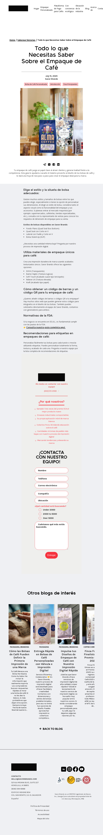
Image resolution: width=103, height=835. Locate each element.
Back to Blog (53, 728)
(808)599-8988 (50, 390)
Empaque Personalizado (46, 8)
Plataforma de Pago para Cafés (59, 8)
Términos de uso (42, 810)
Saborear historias (26, 40)
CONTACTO (16, 776)
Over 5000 (44, 518)
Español (15, 798)
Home (12, 40)
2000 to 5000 (46, 514)
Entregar (51, 555)
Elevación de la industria (80, 8)
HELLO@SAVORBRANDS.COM (24, 779)
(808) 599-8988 (18, 788)
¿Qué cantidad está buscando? (50, 505)
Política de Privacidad (39, 806)
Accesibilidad (43, 814)
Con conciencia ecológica (69, 8)
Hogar (36, 8)
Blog (87, 8)
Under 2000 (45, 510)
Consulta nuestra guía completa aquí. (44, 327)
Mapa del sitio (43, 818)
